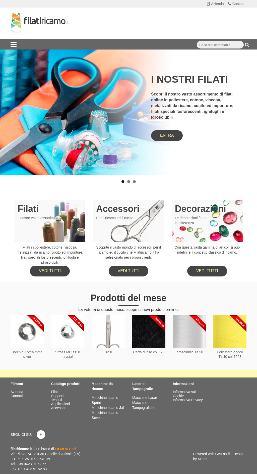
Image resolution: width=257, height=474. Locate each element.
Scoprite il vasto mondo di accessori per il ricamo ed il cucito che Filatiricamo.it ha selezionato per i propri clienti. (128, 252)
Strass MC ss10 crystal (67, 354)
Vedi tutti (50, 271)
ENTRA (167, 135)
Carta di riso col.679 (149, 352)
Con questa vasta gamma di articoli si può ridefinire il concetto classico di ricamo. (207, 249)
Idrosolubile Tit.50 (189, 352)
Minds (202, 459)
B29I (108, 352)
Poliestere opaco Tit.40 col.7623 (230, 354)
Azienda (215, 4)
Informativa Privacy (188, 400)
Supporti (58, 396)
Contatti (236, 4)
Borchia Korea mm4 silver (27, 354)
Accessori (117, 209)
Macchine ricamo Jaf (108, 408)
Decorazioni (200, 209)
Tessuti (57, 400)
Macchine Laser (144, 398)
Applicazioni (61, 404)
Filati (28, 209)
